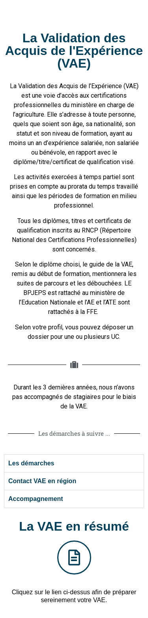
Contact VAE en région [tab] (42, 481)
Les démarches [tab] (31, 463)
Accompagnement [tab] (35, 498)
